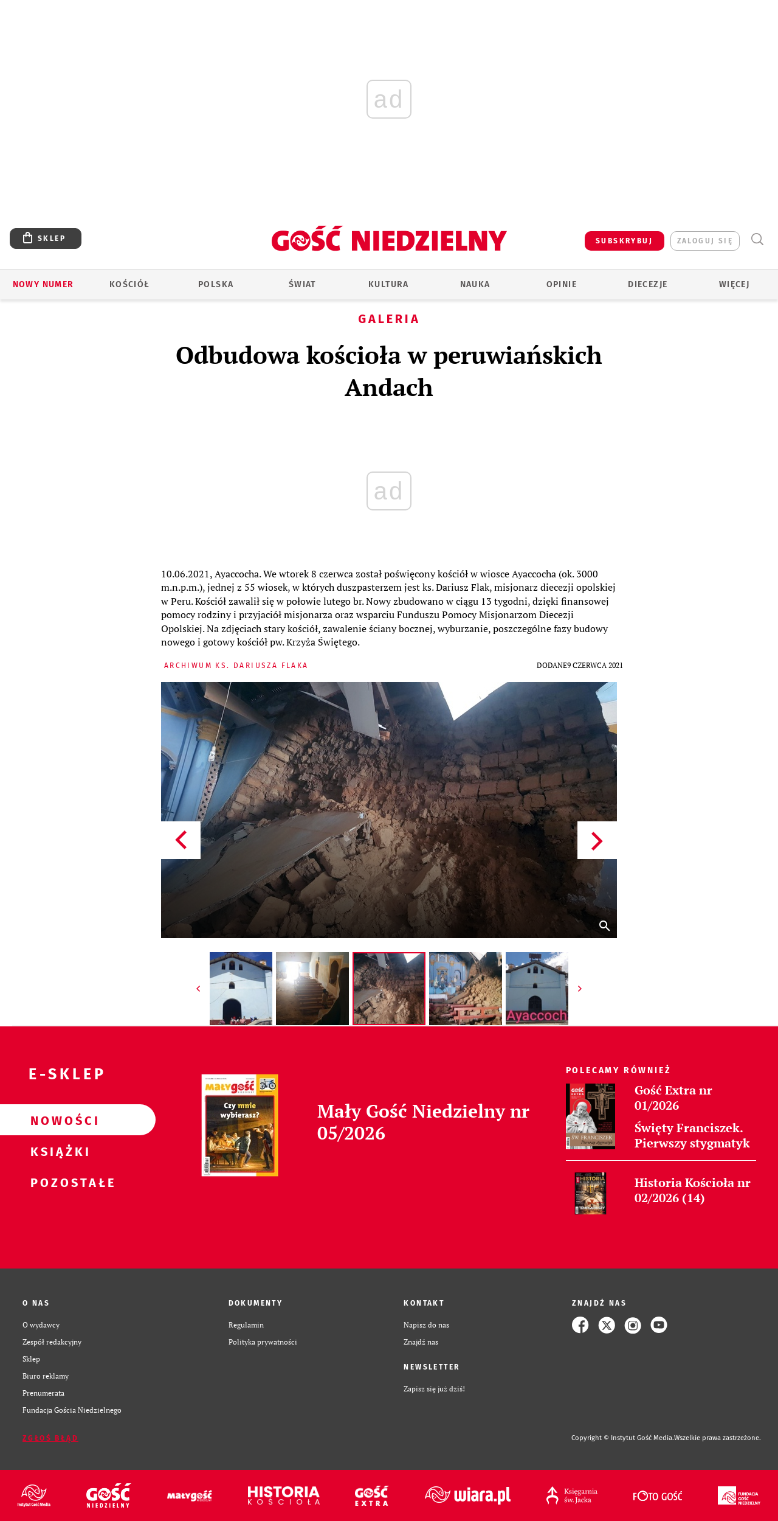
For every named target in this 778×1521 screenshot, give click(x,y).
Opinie (561, 284)
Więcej (734, 284)
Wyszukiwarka (757, 239)
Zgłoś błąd (50, 1438)
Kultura (388, 284)
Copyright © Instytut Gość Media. (622, 1438)
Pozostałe (58, 1182)
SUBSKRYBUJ (624, 241)
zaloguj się (705, 241)
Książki (58, 1151)
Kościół (129, 284)
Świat (302, 284)
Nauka (475, 284)
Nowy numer (43, 284)
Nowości (58, 1120)
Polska (215, 284)
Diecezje (647, 284)
